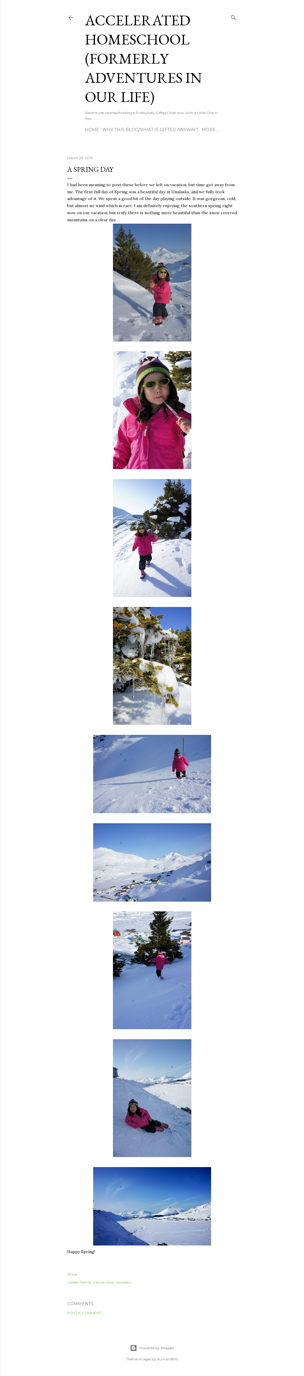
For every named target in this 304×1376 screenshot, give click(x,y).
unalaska (123, 1282)
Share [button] (72, 1274)
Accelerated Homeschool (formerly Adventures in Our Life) (143, 58)
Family (85, 1282)
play (110, 1282)
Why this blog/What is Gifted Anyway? (150, 129)
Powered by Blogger (152, 1348)
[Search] (233, 16)
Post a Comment (84, 1313)
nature (99, 1282)
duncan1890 (167, 1359)
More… (210, 129)
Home (92, 129)
